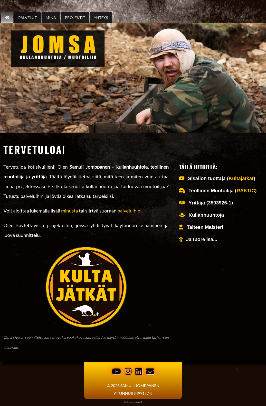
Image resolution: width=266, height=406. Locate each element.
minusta (69, 210)
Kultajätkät (241, 178)
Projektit (75, 17)
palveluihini (129, 210)
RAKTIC (246, 190)
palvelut (27, 17)
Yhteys (101, 17)
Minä (51, 17)
